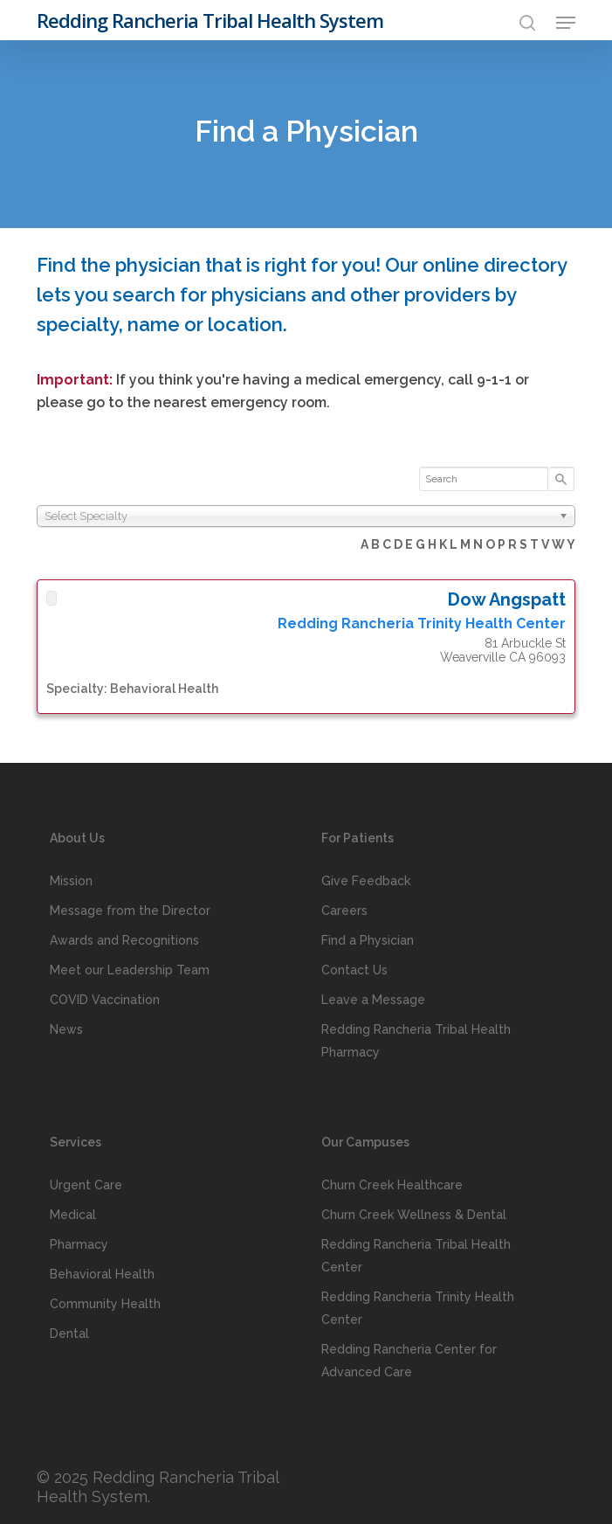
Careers (344, 911)
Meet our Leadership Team (130, 970)
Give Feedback (365, 881)
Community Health (105, 1304)
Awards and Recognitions (124, 940)
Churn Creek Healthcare (392, 1185)
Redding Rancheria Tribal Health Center (416, 1255)
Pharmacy (79, 1244)
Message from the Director (130, 911)
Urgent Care (86, 1185)
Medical (73, 1215)
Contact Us (354, 970)
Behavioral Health (102, 1274)
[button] (565, 22)
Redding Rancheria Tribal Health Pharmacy (416, 1040)
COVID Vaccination (105, 1000)
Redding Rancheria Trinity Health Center (417, 1308)
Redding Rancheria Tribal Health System (210, 20)
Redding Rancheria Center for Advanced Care (409, 1360)
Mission (71, 881)
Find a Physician (367, 940)
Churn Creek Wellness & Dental (413, 1215)
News (66, 1029)
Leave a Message (373, 1000)
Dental (69, 1333)
